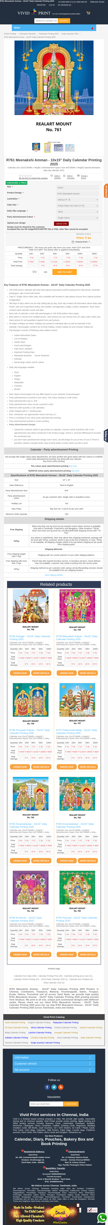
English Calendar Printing (39, 1022)
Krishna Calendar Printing (65, 1027)
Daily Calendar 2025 (52, 983)
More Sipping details (54, 575)
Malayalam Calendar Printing (65, 1022)
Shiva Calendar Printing (41, 1027)
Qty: (34, 271)
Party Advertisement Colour (20, 217)
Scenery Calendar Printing (16, 1043)
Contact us (106, 191)
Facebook (47, 1087)
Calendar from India (22, 976)
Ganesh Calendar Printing (91, 1027)
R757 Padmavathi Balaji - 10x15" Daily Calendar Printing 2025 (76, 731)
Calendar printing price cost (76, 976)
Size (9, 187)
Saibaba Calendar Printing (16, 1038)
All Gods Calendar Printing (16, 1027)
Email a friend (84, 175)
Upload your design (16, 223)
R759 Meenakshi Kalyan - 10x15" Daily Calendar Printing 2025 (76, 637)
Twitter (54, 1087)
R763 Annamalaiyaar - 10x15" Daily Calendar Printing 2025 (75, 825)
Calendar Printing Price (48, 976)
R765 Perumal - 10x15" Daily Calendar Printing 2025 (76, 919)
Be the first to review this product (33, 178)
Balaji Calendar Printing (15, 1032)
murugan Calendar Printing (66, 1032)
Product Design (14, 193)
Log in (52, 5)
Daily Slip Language (16, 211)
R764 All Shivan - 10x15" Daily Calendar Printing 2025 (25, 919)
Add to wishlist (57, 177)
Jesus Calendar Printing (67, 1038)
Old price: (80, 234)
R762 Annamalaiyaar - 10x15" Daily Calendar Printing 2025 (28, 825)
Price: (81, 237)
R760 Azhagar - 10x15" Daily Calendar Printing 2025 (29, 637)
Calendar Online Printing (24, 979)
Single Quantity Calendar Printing (45, 1043)
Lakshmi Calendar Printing (39, 1032)
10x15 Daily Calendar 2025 (53, 979)
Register (41, 5)
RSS (60, 1087)
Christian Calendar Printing (42, 1038)
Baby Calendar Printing (91, 1038)
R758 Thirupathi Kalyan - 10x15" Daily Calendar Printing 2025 (29, 731)
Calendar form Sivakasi (79, 979)
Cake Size (12, 205)
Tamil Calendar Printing (15, 1022)
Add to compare (71, 176)
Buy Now (73, 466)
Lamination (12, 199)
